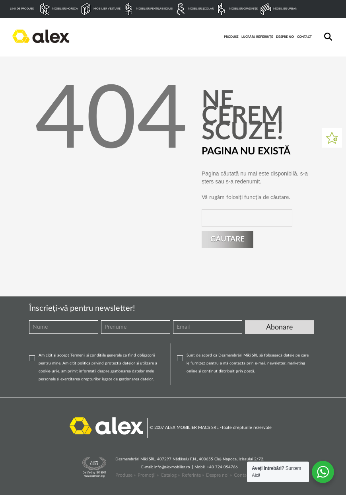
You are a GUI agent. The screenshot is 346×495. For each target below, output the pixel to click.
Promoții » (148, 475)
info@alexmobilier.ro (172, 467)
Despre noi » (219, 475)
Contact (242, 475)
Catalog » (170, 475)
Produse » (125, 475)
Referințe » (193, 475)
